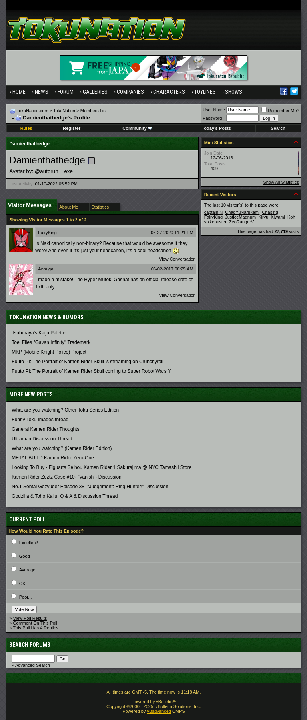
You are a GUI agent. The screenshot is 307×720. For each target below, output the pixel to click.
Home (19, 92)
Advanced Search (32, 665)
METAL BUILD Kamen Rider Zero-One (53, 458)
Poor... (25, 597)
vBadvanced (159, 711)
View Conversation (177, 259)
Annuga (45, 269)
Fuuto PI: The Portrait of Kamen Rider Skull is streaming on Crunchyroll (87, 361)
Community (137, 128)
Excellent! (28, 542)
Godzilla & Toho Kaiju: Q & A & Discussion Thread (65, 496)
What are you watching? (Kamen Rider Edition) (62, 448)
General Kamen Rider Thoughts (45, 429)
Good (24, 556)
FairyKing (47, 232)
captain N (213, 212)
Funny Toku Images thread (40, 419)
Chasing (270, 212)
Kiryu (263, 217)
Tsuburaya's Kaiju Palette (38, 333)
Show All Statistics (281, 182)
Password (212, 118)
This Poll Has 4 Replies (35, 627)
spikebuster (215, 221)
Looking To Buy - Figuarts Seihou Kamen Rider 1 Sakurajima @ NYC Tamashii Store (101, 467)
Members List (93, 110)
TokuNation (64, 110)
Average (27, 569)
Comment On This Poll (35, 623)
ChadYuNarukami (242, 212)
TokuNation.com (32, 110)
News (41, 92)
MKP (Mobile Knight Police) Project (49, 352)
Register (71, 128)
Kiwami (278, 217)
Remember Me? (280, 110)
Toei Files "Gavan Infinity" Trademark (51, 342)
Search (278, 128)
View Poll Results (30, 618)
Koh (291, 217)
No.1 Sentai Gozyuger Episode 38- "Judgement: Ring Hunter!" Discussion (90, 486)
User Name (214, 109)
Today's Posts (216, 128)
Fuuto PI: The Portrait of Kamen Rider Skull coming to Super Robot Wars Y (91, 371)
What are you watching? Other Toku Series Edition (65, 410)
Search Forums (29, 645)
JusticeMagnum (240, 217)
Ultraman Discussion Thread (42, 439)
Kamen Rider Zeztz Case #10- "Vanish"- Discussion (66, 477)
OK (22, 583)
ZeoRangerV (241, 221)
